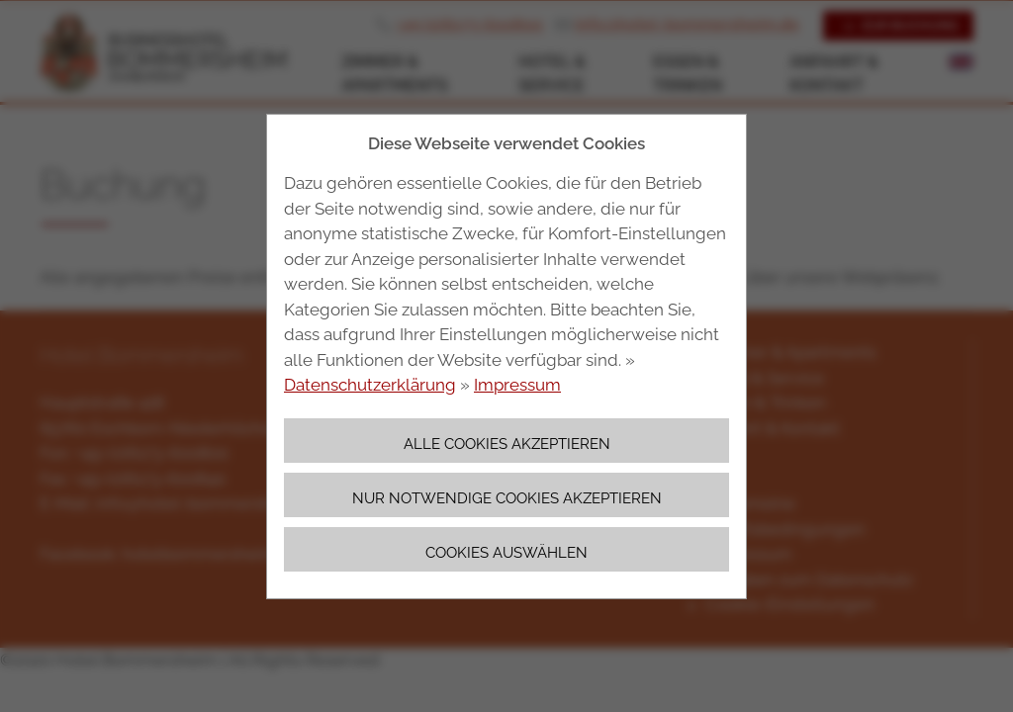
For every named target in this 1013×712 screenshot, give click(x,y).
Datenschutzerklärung (370, 385)
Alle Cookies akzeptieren (507, 443)
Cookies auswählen (506, 552)
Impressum (517, 385)
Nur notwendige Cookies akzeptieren (507, 498)
